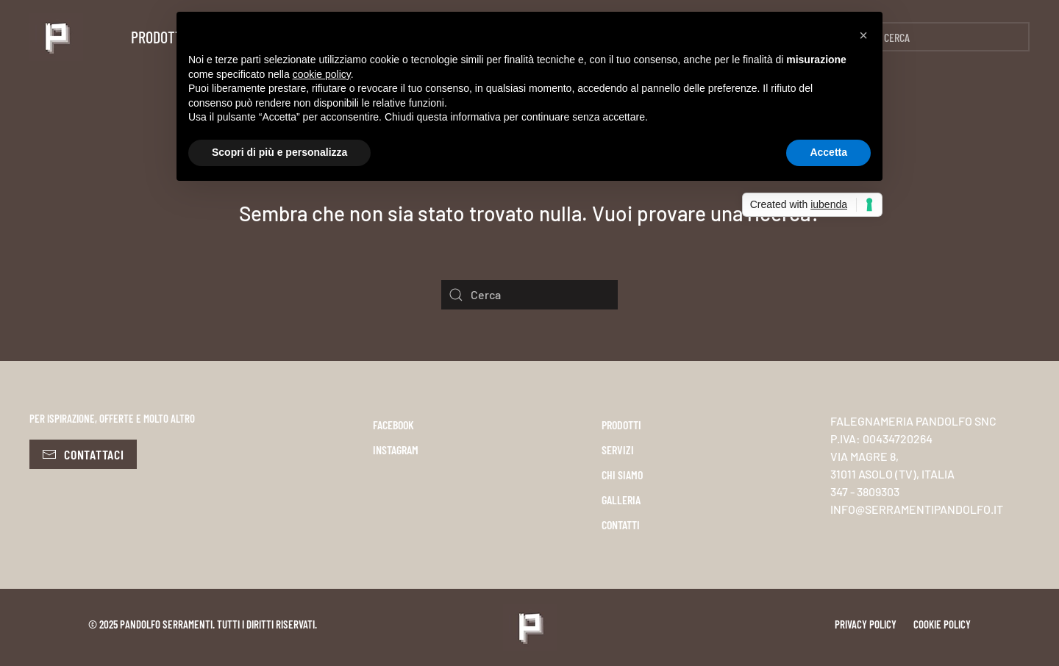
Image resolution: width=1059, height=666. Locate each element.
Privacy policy (865, 624)
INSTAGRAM (395, 449)
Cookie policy (942, 624)
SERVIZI (618, 449)
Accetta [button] (828, 152)
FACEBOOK (393, 425)
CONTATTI (621, 524)
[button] (863, 35)
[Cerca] (941, 36)
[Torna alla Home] (56, 37)
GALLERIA (621, 499)
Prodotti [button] (158, 36)
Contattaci (83, 454)
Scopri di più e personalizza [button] (279, 152)
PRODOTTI (621, 425)
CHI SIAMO (622, 474)
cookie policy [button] (322, 74)
